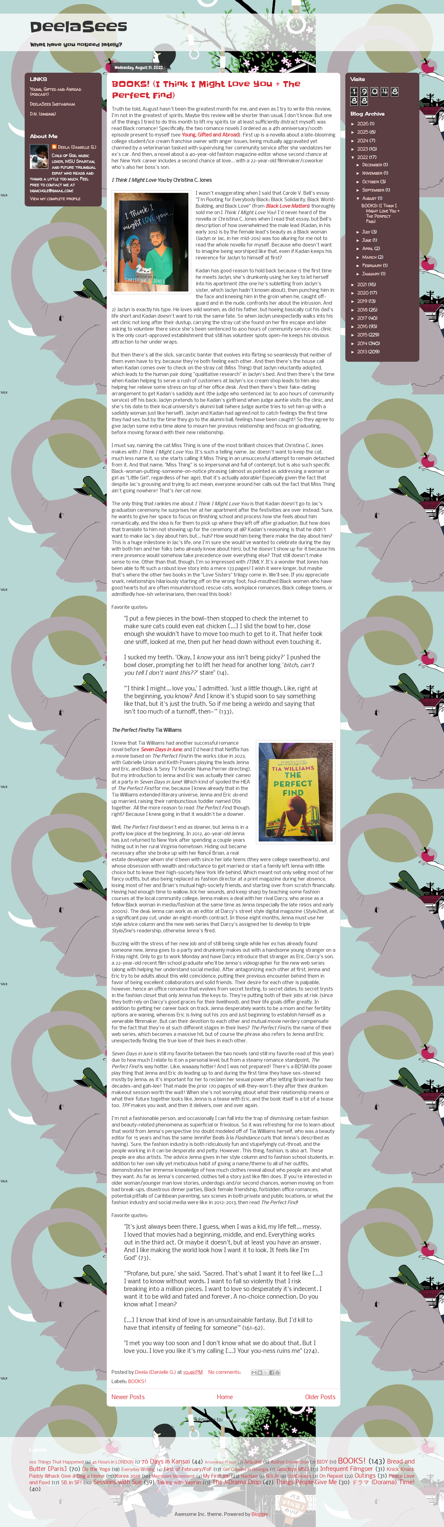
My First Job (216, 1476)
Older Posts (320, 1398)
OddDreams (299, 1476)
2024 (363, 141)
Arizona (252, 1462)
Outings (365, 1476)
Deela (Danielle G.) (77, 147)
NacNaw (249, 1476)
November (373, 173)
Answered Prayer (221, 1462)
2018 (363, 310)
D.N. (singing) (43, 114)
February (372, 265)
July (366, 232)
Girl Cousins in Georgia (245, 1470)
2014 (362, 343)
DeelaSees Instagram (52, 104)
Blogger (260, 1514)
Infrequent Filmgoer (346, 1469)
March (370, 257)
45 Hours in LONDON (113, 1462)
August (370, 198)
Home (225, 1398)
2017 (362, 318)
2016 (363, 326)
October (371, 182)
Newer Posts (128, 1398)
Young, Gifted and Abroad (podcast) (55, 91)
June (367, 240)
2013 (362, 352)
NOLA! (272, 1476)
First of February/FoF (188, 1469)
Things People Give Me (306, 1483)
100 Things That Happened (56, 1462)
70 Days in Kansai (166, 1462)
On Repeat (331, 1476)
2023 (363, 149)
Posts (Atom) (239, 1420)
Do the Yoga (96, 1469)
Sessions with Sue (117, 1483)
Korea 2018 (127, 1476)
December (372, 165)
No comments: (225, 1372)
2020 (363, 293)
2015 (362, 335)
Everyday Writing (138, 1470)
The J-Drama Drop (236, 1483)
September (373, 190)
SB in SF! (71, 1482)
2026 (363, 124)
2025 (363, 132)
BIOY (322, 1462)
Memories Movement (173, 1476)
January (371, 274)
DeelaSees (78, 27)
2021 (362, 284)
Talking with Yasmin (179, 1482)
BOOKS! (137, 1381)
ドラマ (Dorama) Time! (383, 1483)
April (368, 248)
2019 (362, 301)
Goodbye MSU (293, 1469)
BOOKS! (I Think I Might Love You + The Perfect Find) (380, 213)
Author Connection (290, 1462)
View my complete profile (55, 199)
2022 (363, 157)
